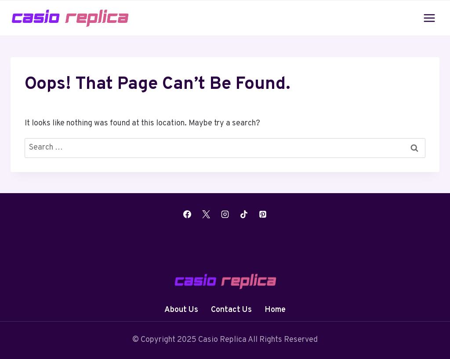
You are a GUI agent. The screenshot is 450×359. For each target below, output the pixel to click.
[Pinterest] (263, 214)
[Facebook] (187, 214)
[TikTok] (244, 214)
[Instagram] (225, 214)
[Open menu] (429, 18)
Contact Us (231, 310)
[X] (206, 214)
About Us (181, 310)
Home (275, 310)
